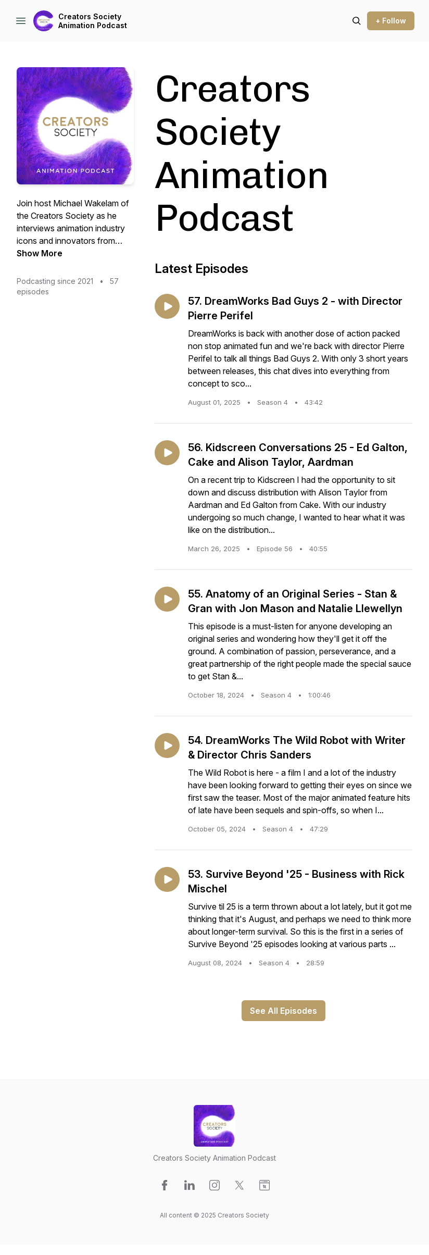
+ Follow (390, 20)
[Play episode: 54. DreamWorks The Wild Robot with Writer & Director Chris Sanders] (167, 745)
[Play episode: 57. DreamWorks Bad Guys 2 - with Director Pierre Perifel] (167, 306)
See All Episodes (283, 1010)
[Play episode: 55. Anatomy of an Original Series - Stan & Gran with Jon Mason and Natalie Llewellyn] (167, 599)
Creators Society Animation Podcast (92, 21)
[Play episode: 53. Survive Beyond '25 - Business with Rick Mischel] (167, 879)
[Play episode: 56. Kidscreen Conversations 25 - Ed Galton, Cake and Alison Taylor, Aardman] (167, 452)
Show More (39, 253)
